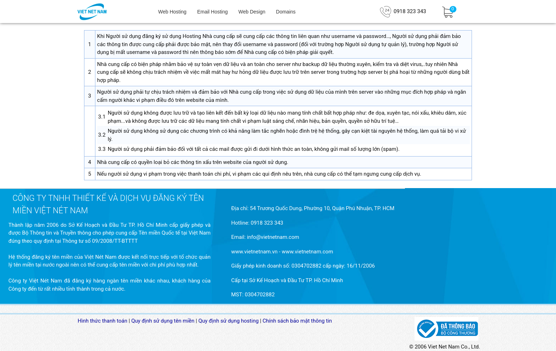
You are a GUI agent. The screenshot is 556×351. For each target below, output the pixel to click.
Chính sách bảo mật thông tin (297, 321)
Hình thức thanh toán (102, 321)
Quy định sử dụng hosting (228, 321)
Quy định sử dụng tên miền (162, 321)
